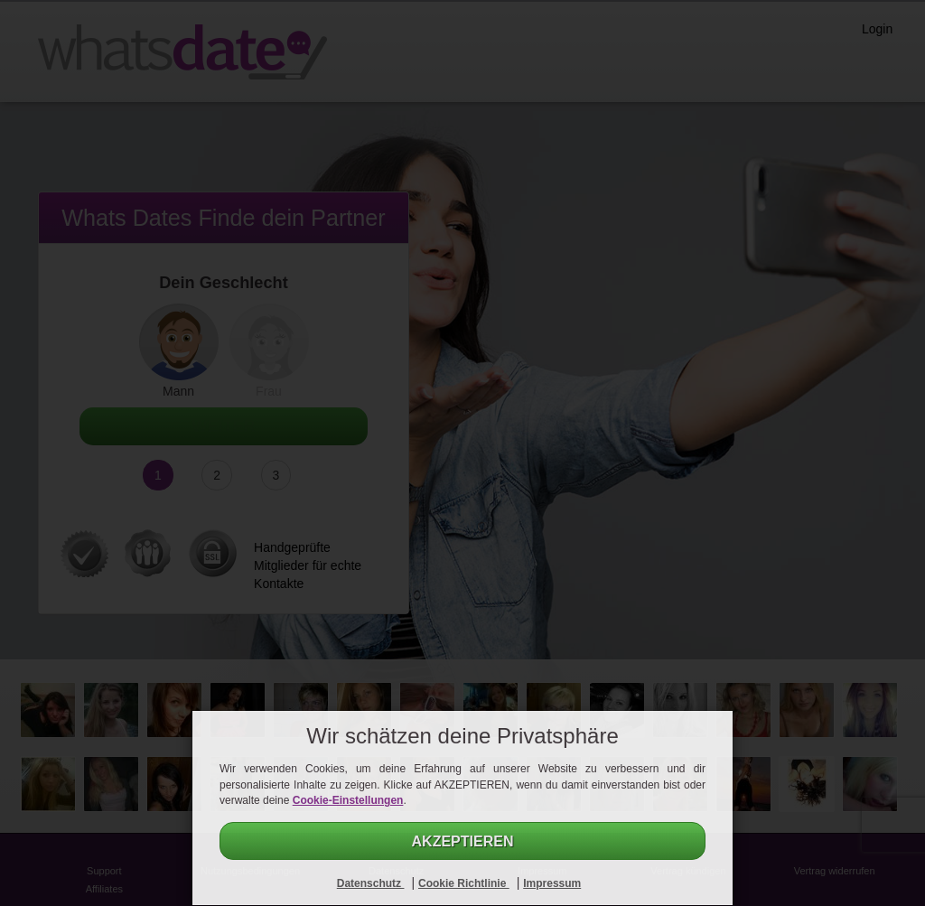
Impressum (552, 883)
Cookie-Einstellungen (348, 800)
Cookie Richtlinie (463, 883)
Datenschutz (371, 883)
